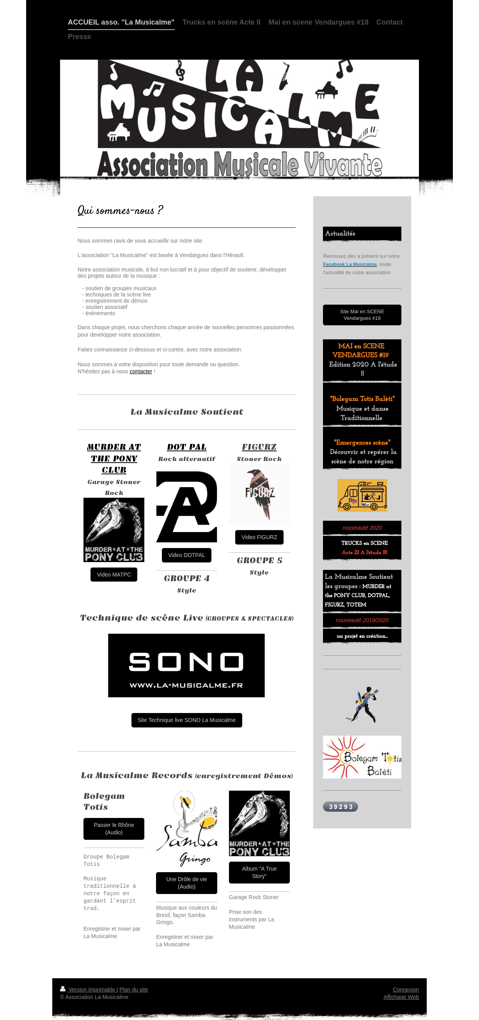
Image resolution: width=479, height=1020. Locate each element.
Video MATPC (114, 574)
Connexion (406, 989)
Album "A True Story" (259, 872)
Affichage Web (401, 997)
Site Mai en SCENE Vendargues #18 (362, 315)
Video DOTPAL (186, 555)
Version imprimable (88, 989)
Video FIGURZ (259, 537)
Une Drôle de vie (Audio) (186, 883)
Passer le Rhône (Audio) (114, 829)
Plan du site (133, 989)
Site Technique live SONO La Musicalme (187, 720)
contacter (141, 371)
